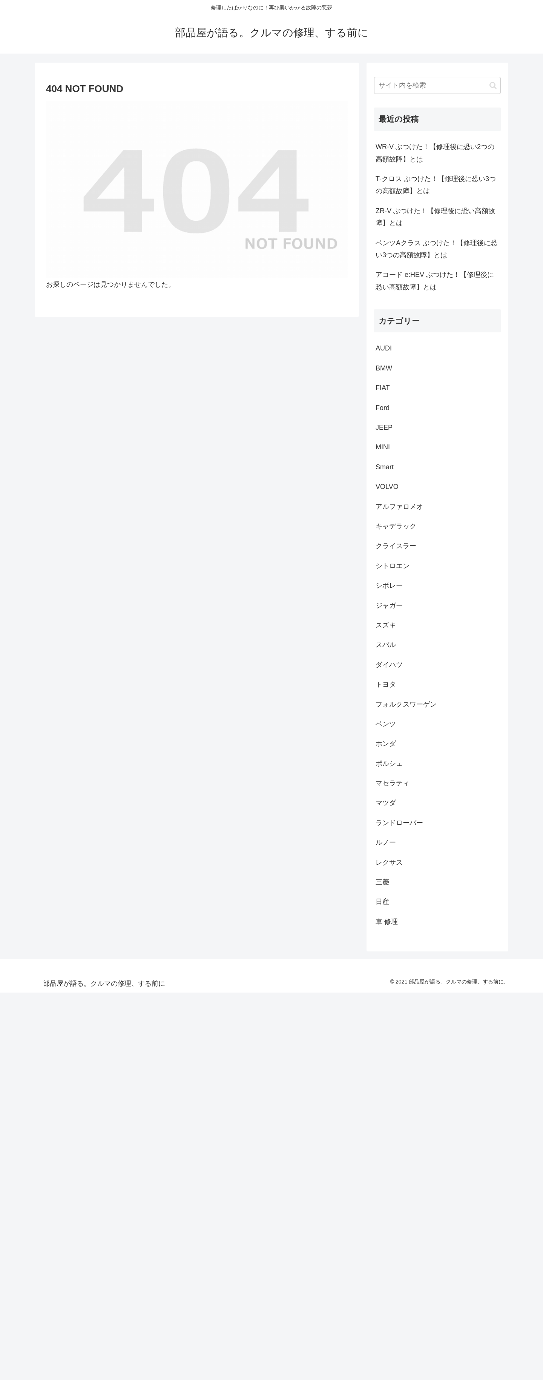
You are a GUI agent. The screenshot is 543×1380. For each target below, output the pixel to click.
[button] (493, 85)
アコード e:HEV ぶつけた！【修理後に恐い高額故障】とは (435, 280)
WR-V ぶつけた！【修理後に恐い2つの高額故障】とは (435, 153)
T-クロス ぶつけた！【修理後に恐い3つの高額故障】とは (436, 185)
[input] (437, 85)
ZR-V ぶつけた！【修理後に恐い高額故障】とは (435, 217)
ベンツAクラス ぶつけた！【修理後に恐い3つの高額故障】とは (436, 249)
